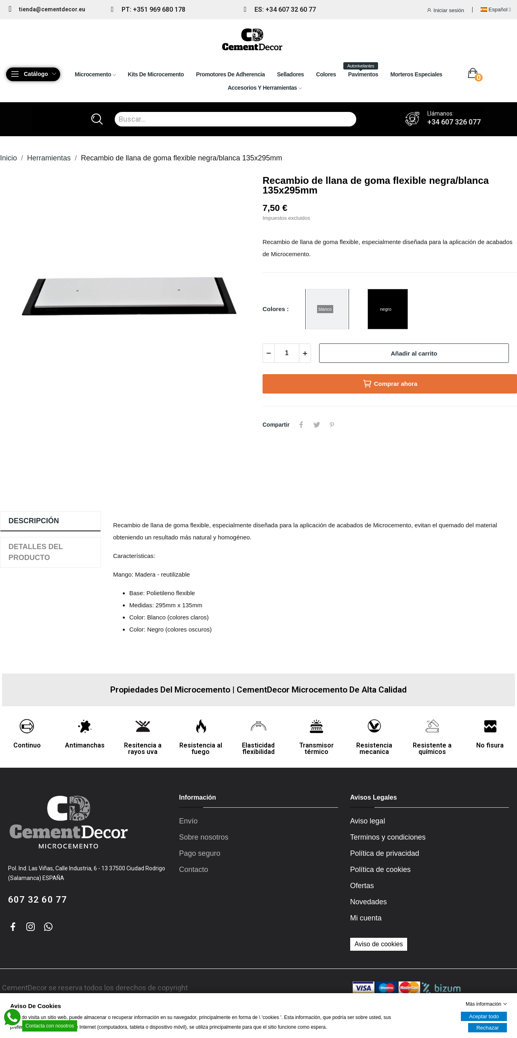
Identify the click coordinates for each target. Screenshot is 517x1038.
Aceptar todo (484, 1016)
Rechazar (487, 1028)
